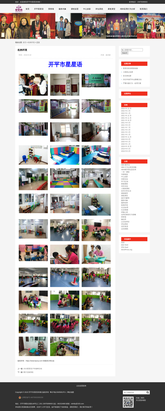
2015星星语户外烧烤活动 (32, 369)
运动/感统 (124, 229)
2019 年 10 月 (126, 146)
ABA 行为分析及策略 (128, 167)
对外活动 (124, 186)
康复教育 (124, 193)
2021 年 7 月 (126, 127)
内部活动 (124, 179)
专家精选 (124, 174)
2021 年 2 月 (126, 134)
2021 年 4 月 (126, 130)
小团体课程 (125, 188)
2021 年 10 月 (126, 120)
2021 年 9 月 (126, 123)
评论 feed (124, 247)
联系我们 (143, 9)
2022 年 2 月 (126, 111)
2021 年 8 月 (126, 125)
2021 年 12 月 (126, 116)
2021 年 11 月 (126, 118)
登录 (123, 242)
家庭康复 (124, 184)
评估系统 (99, 9)
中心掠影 (87, 9)
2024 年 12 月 (126, 108)
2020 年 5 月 (126, 142)
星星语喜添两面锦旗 (130, 68)
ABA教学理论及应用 (128, 170)
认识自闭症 (125, 222)
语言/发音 (124, 226)
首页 (27, 9)
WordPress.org (126, 250)
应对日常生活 (126, 191)
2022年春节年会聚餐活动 (132, 79)
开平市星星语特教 (35, 392)
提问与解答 (125, 198)
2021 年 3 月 (126, 132)
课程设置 (74, 9)
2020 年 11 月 (126, 137)
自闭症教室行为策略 (128, 215)
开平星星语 (39, 9)
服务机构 (124, 203)
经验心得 (124, 212)
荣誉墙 (51, 9)
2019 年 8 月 (126, 151)
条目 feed (124, 245)
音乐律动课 (127, 76)
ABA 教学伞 (125, 165)
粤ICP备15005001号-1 (58, 392)
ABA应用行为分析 (127, 9)
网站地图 (70, 392)
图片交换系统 (28, 372)
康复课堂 (111, 9)
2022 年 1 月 (126, 113)
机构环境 (31, 42)
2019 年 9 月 (126, 149)
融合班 (123, 219)
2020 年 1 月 (126, 144)
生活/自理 (124, 207)
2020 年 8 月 (126, 139)
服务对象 (62, 9)
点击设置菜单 (81, 386)
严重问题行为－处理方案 (132, 83)
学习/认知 (124, 181)
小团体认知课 (128, 72)
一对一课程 (125, 172)
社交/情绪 (124, 210)
